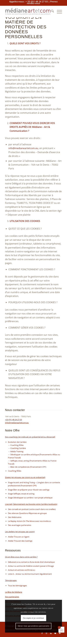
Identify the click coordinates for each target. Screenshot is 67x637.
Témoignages (11, 580)
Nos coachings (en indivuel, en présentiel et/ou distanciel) (30, 437)
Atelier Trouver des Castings (20, 541)
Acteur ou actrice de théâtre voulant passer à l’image (31, 566)
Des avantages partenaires (19, 525)
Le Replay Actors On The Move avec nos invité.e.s (29, 521)
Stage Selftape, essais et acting (21, 493)
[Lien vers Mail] (60, 633)
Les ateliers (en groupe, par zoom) (20, 531)
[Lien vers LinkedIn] (51, 633)
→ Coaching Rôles (16, 445)
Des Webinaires (14, 517)
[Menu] (58, 11)
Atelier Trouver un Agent (18, 536)
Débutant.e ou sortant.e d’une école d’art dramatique (31, 562)
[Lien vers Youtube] (55, 633)
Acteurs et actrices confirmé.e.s (21, 570)
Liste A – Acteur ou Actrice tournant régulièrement (30, 574)
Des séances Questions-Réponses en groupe (27, 513)
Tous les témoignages (17, 585)
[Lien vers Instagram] (46, 633)
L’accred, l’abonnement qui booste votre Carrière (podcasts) (31, 504)
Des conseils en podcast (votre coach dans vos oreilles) (32, 509)
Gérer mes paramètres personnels (33, 626)
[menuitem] (51, 11)
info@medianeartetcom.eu (23, 148)
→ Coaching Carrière (17, 448)
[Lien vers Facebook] (42, 633)
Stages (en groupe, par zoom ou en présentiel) (25, 477)
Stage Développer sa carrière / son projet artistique (30, 497)
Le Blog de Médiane (13, 592)
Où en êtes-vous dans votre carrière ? (21, 557)
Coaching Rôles (14, 471)
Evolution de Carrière (17, 442)
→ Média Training (15, 451)
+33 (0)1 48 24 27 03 (13, 419)
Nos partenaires (12, 596)
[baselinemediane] (28, 11)
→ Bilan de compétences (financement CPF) (27, 467)
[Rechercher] (51, 11)
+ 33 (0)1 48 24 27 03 (37, 1)
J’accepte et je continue (33, 618)
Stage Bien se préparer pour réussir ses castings (28, 489)
